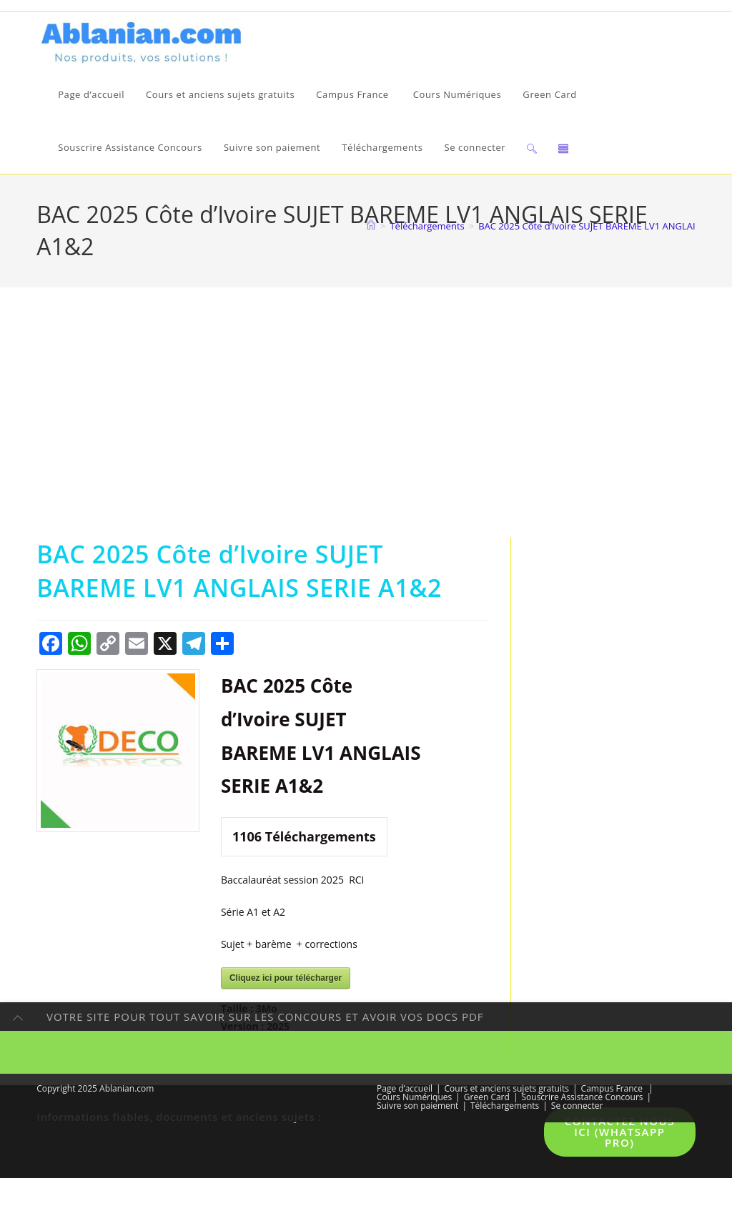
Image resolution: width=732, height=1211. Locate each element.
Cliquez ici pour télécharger (285, 982)
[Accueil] (371, 229)
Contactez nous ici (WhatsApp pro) (620, 1136)
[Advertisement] (366, 434)
